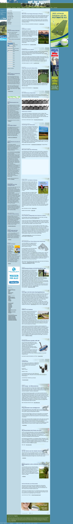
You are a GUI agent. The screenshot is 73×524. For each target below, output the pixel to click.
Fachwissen (9, 7)
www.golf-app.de (33, 304)
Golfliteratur (9, 19)
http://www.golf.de (29, 444)
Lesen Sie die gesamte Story (26, 235)
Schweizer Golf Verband (11, 316)
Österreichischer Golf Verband (12, 315)
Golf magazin (10, 306)
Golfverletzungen (10, 13)
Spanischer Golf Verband (11, 317)
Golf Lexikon (9, 23)
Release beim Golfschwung (26, 263)
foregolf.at (9, 312)
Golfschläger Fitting (10, 16)
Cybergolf (9, 300)
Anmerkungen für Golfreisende (36, 144)
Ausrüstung (14, 7)
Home (22, 10)
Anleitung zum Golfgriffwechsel (12, 137)
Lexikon (5, 2)
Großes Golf (33, 210)
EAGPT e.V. (10, 293)
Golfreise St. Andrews (28, 335)
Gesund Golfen (9, 12)
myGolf (9, 290)
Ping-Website (24, 425)
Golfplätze (28, 7)
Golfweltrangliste (10, 91)
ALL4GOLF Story (36, 63)
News (51, 7)
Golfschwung (10, 251)
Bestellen (9, 263)
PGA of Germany (10, 292)
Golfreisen (24, 476)
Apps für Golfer (45, 304)
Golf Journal (10, 305)
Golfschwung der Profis (30, 262)
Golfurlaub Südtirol (33, 44)
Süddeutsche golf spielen (12, 311)
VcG (9, 291)
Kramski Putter (40, 356)
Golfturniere (38, 7)
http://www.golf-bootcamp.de (38, 119)
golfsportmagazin (10, 303)
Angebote (23, 7)
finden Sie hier (34, 208)
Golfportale (12, 179)
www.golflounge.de (37, 402)
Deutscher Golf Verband (11, 289)
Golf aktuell (10, 304)
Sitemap (3, 2)
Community (55, 7)
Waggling (16, 515)
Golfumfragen (9, 22)
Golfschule (9, 239)
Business (42, 7)
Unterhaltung (48, 7)
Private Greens (35, 87)
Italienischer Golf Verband (12, 318)
